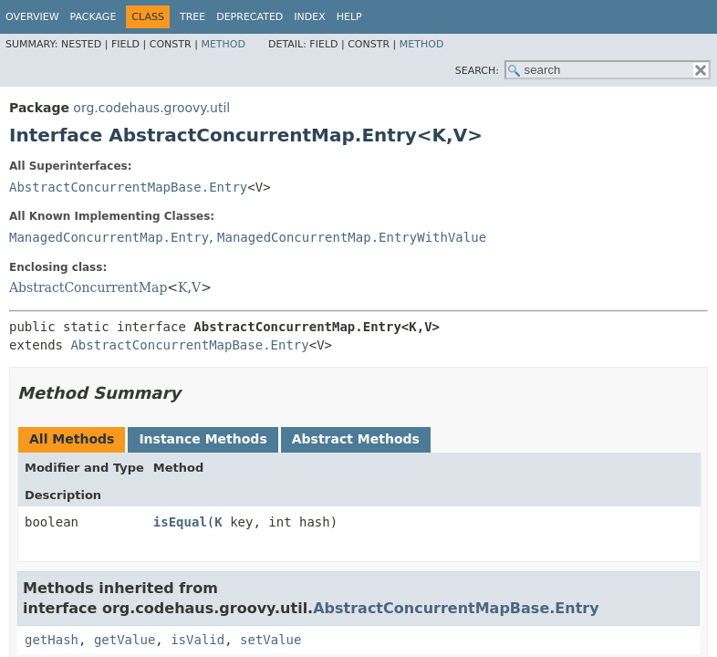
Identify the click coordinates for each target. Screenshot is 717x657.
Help (349, 17)
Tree (192, 17)
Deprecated (249, 17)
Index (309, 17)
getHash (51, 639)
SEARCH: (477, 71)
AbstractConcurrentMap (88, 287)
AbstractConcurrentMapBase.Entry (128, 187)
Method (223, 44)
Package (93, 17)
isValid (197, 639)
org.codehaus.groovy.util (151, 107)
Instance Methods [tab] (202, 439)
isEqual (180, 522)
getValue (124, 639)
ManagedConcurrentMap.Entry (109, 237)
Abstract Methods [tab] (356, 439)
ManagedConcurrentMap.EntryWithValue (351, 237)
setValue (270, 639)
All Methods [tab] (71, 439)
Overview (32, 17)
